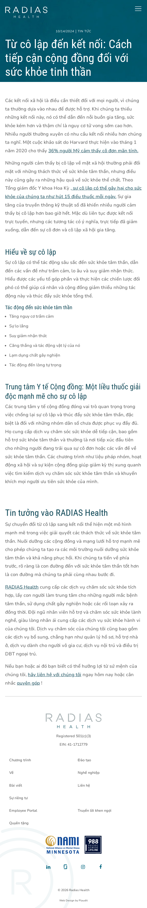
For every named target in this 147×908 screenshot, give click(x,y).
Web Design (66, 900)
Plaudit (83, 900)
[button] (138, 8)
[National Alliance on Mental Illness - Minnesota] (63, 845)
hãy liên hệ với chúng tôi (54, 675)
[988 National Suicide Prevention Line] (93, 845)
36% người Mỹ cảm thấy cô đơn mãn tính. (93, 151)
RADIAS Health (22, 587)
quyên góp (28, 683)
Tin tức (84, 31)
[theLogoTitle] (26, 12)
